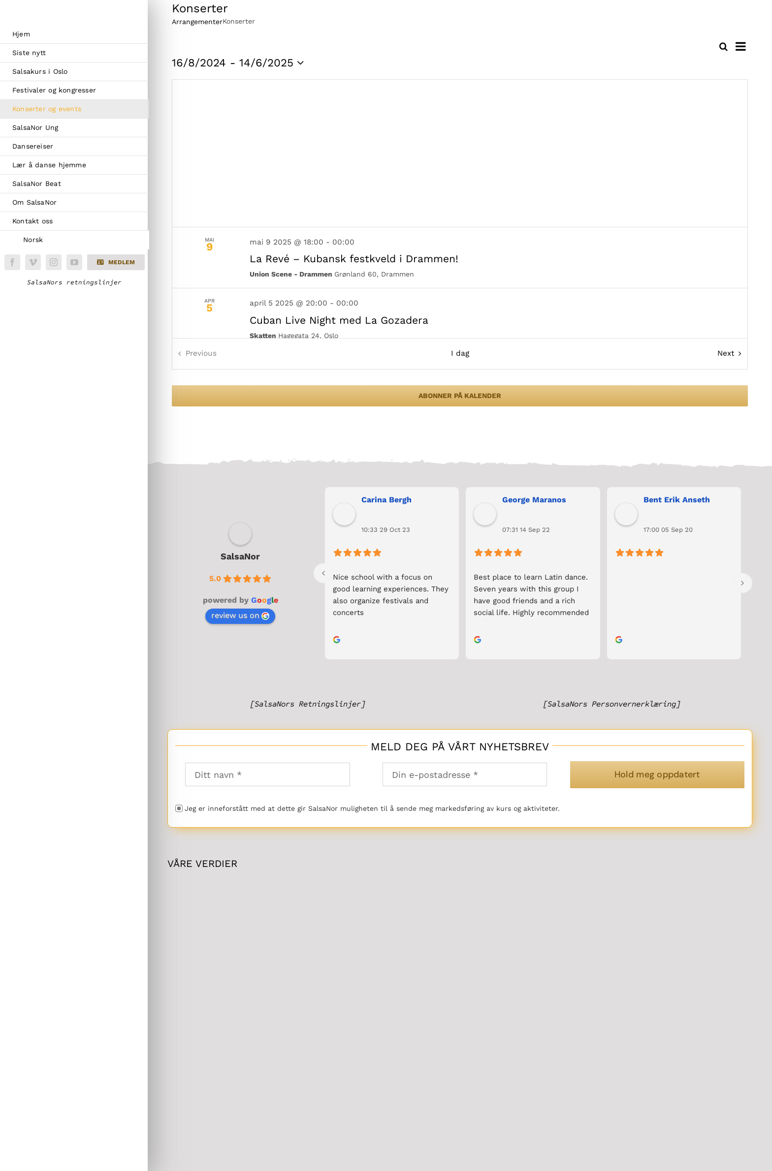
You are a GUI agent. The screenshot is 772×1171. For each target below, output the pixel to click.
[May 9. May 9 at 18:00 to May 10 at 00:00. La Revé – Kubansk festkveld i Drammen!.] (460, 258)
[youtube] (74, 262)
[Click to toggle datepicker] (240, 63)
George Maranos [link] (534, 499)
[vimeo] (33, 262)
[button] (115, 262)
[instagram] (54, 262)
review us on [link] (240, 615)
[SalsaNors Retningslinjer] (307, 704)
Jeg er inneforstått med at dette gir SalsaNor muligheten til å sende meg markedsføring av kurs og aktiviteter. (372, 808)
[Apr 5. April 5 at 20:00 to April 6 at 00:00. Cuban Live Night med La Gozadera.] (460, 319)
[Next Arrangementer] (731, 353)
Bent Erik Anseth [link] (676, 499)
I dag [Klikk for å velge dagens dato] (460, 353)
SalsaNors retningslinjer (74, 282)
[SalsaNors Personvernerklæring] (611, 704)
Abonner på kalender (459, 396)
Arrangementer (197, 22)
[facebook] (12, 262)
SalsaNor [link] (240, 556)
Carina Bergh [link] (386, 499)
